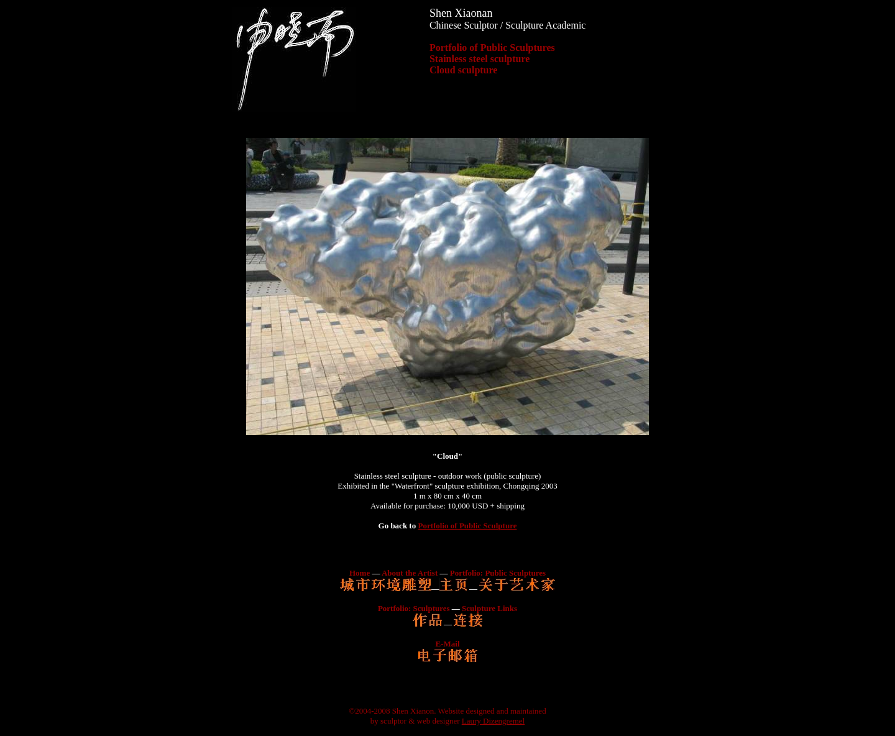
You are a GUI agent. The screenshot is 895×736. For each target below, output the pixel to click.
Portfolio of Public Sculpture (467, 525)
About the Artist (410, 572)
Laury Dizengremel (493, 720)
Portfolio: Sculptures (414, 608)
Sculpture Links (489, 608)
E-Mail (448, 643)
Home (359, 572)
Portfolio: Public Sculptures (498, 572)
